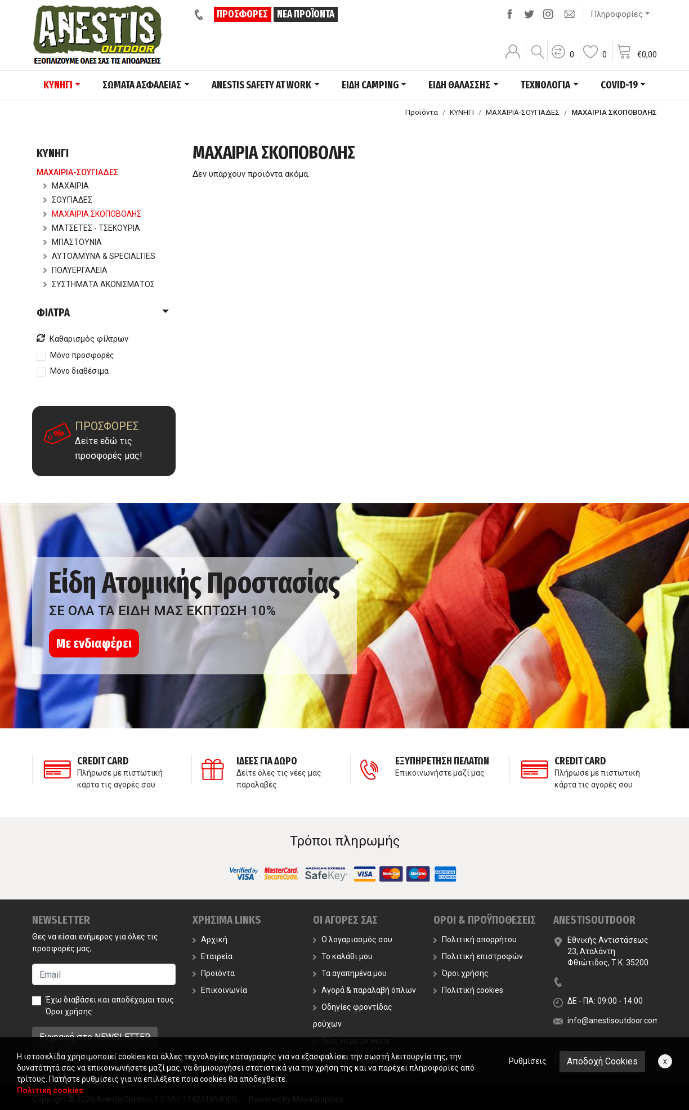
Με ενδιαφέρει (94, 643)
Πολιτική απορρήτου (475, 939)
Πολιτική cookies (468, 990)
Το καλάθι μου (343, 956)
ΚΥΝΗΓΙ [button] (58, 85)
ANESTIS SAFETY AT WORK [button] (261, 85)
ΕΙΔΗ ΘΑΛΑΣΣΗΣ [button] (459, 85)
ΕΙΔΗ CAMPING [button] (370, 85)
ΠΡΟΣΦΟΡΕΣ (243, 14)
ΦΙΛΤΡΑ (53, 312)
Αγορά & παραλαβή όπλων (364, 990)
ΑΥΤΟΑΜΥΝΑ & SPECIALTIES (99, 256)
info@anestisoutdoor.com (613, 1020)
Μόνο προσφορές (82, 355)
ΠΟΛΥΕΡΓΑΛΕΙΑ (75, 270)
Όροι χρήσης (69, 1011)
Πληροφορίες (616, 14)
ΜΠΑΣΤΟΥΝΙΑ (72, 242)
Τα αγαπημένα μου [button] (350, 973)
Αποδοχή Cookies (602, 1061)
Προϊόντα (421, 112)
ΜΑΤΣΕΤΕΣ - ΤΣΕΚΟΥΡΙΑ (91, 227)
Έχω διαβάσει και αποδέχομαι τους (110, 1005)
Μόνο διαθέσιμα (79, 370)
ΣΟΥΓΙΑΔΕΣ (67, 199)
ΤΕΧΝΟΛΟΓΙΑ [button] (545, 85)
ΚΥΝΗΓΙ (462, 112)
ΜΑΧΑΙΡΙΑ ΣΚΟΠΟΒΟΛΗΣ (92, 213)
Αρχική (210, 939)
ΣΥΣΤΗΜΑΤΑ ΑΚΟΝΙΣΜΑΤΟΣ (99, 284)
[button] (562, 59)
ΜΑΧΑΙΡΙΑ (66, 185)
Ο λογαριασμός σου (352, 939)
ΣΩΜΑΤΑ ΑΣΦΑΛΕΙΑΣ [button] (141, 85)
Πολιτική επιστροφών (478, 956)
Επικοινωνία (220, 990)
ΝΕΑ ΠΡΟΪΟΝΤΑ (305, 14)
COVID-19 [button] (619, 85)
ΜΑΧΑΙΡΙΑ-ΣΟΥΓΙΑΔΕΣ (523, 112)
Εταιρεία (212, 956)
